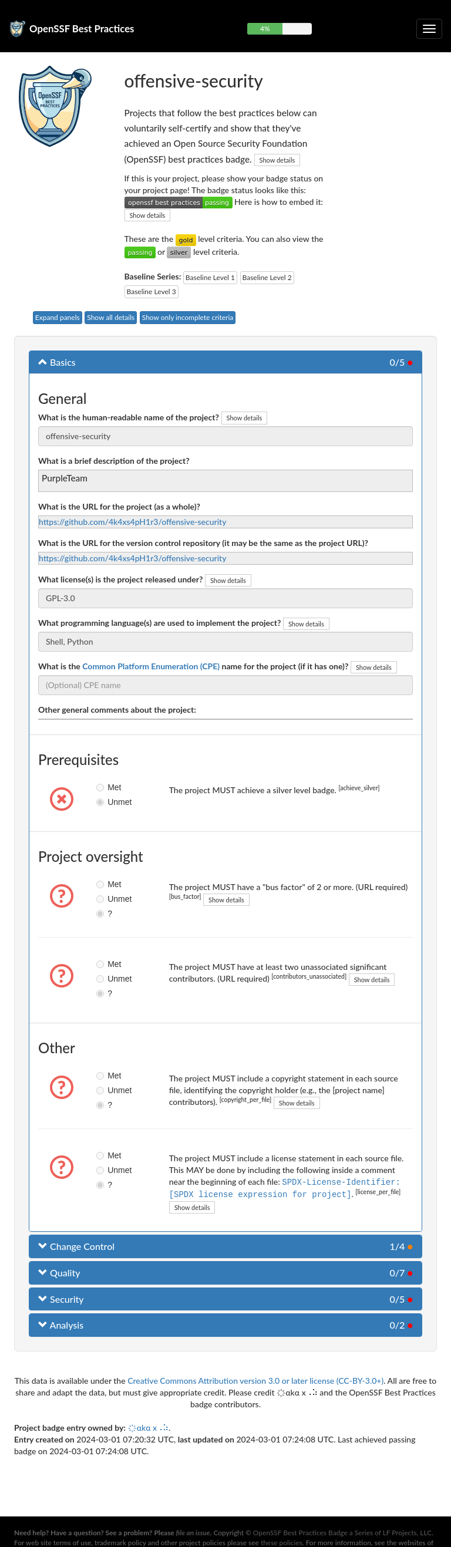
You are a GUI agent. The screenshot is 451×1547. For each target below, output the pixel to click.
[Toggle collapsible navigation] (429, 29)
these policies (281, 1542)
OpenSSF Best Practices (81, 28)
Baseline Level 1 (210, 277)
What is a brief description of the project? (114, 461)
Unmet (105, 802)
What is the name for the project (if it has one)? (193, 666)
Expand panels (57, 317)
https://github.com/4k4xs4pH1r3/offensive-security (132, 522)
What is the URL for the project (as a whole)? (119, 506)
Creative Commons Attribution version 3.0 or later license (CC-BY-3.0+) (255, 1379)
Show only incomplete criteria (188, 317)
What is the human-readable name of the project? (128, 417)
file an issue (193, 1532)
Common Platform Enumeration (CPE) (151, 666)
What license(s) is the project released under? (120, 579)
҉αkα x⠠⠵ (148, 1426)
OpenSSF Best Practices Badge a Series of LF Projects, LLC (342, 1532)
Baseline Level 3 (151, 291)
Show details (277, 160)
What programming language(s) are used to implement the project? (159, 623)
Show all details (110, 317)
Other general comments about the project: (117, 709)
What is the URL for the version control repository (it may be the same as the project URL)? (203, 543)
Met (105, 787)
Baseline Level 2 (267, 277)
